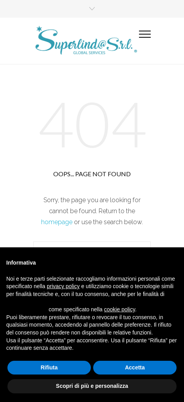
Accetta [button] (135, 367)
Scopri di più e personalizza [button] (92, 386)
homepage (56, 222)
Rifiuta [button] (49, 367)
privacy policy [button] (63, 286)
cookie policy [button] (119, 309)
